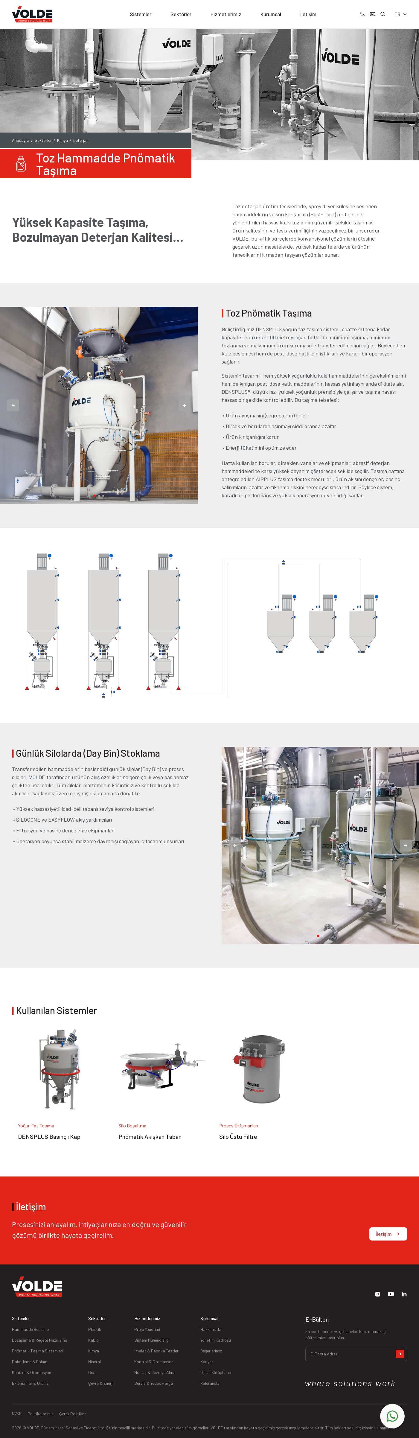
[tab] (94, 496)
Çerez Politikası (73, 1413)
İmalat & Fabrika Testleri (156, 1350)
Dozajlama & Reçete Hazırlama (39, 1340)
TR (400, 14)
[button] (383, 14)
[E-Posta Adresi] (356, 1354)
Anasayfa (20, 140)
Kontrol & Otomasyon (31, 1372)
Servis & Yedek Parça (153, 1383)
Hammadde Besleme (30, 1329)
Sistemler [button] (140, 14)
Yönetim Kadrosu (215, 1340)
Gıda (92, 1372)
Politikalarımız (40, 1413)
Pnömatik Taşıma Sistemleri (37, 1350)
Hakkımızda (210, 1329)
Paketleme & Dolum (29, 1361)
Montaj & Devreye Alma (155, 1372)
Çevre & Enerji (100, 1383)
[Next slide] (185, 405)
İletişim (308, 14)
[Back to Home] (32, 14)
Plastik (94, 1329)
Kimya (62, 140)
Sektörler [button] (180, 14)
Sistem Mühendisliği (151, 1340)
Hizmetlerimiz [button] (226, 14)
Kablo (93, 1340)
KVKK (17, 1413)
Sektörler (43, 140)
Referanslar (210, 1383)
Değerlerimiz (211, 1350)
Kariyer (206, 1361)
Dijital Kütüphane (215, 1372)
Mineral (94, 1361)
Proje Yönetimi (147, 1329)
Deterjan (81, 140)
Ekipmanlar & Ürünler (31, 1383)
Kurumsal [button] (270, 14)
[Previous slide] (13, 405)
